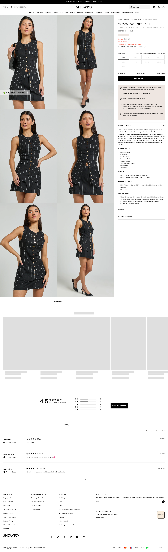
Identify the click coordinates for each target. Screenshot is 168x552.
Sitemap (6, 529)
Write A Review (119, 405)
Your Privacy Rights (9, 517)
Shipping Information (38, 498)
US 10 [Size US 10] (135, 62)
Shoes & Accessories (85, 13)
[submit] (163, 501)
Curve (72, 13)
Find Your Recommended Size (146, 53)
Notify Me (138, 79)
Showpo (129, 114)
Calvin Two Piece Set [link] (150, 20)
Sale (137, 13)
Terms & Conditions (9, 509)
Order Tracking (36, 506)
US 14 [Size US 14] (159, 62)
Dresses (49, 13)
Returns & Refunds (141, 216)
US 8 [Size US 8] (123, 62)
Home (120, 20)
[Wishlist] (154, 7)
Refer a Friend (63, 521)
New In (31, 13)
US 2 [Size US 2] (135, 57)
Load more (57, 302)
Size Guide (161, 53)
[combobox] (84, 424)
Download (100, 518)
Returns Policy (8, 521)
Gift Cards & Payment (66, 513)
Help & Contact (8, 502)
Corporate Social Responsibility (69, 509)
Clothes (40, 13)
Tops (56, 13)
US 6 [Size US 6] (158, 57)
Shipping (141, 210)
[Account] (159, 7)
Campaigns (115, 13)
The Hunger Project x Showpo (68, 525)
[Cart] (163, 7)
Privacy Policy (8, 513)
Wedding (99, 13)
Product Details (141, 125)
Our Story (62, 498)
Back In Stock (127, 13)
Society (134, 114)
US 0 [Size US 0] (123, 57)
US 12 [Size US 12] (147, 62)
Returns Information (37, 502)
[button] (88, 399)
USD (5, 7)
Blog (60, 502)
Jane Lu (61, 517)
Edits (107, 13)
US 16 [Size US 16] (123, 67)
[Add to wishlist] (162, 78)
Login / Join (7, 498)
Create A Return (36, 509)
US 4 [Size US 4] (147, 57)
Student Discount (9, 525)
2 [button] (85, 479)
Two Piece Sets (136, 20)
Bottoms (64, 13)
